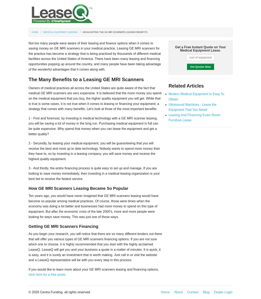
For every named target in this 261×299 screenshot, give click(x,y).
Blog (206, 292)
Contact (192, 292)
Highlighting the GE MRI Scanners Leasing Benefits (115, 32)
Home (35, 32)
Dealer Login (223, 292)
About (178, 292)
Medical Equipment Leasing (60, 32)
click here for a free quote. (47, 274)
